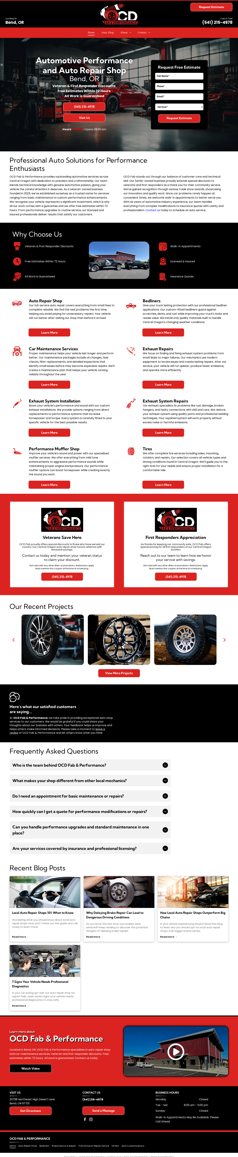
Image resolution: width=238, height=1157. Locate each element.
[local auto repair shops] (45, 892)
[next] (224, 640)
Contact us (152, 210)
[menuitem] (91, 32)
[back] (13, 640)
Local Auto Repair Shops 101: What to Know (43, 913)
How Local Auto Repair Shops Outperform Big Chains (192, 915)
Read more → (20, 936)
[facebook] (85, 1120)
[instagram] (90, 1120)
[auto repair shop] (45, 961)
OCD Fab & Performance (30, 1139)
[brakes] (119, 892)
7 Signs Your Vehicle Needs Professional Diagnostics (40, 984)
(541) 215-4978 (217, 22)
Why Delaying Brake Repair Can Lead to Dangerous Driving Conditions (114, 915)
